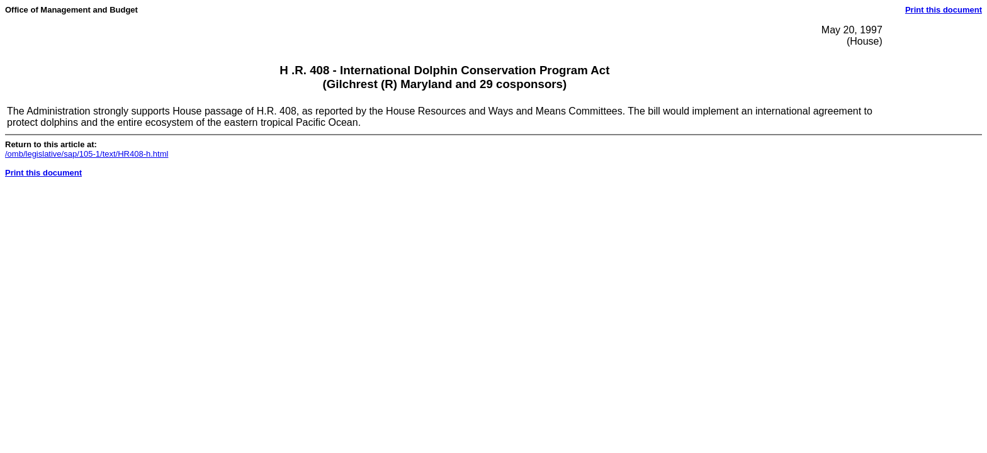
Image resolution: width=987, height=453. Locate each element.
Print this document (943, 9)
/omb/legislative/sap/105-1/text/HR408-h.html (86, 154)
